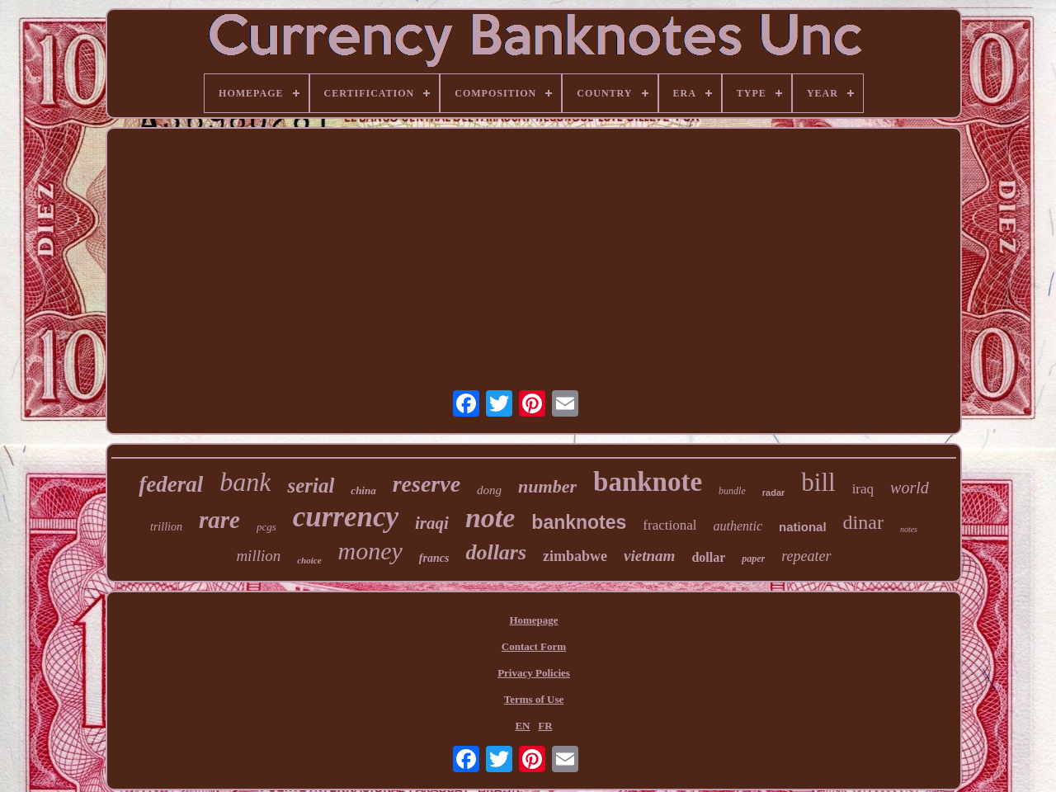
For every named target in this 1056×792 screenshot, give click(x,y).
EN (522, 725)
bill (818, 482)
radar (773, 492)
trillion (166, 527)
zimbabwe (575, 556)
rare (219, 520)
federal (171, 484)
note (490, 517)
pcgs (266, 527)
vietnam (649, 555)
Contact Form (534, 646)
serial (310, 485)
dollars (495, 552)
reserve (426, 484)
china (363, 490)
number (547, 486)
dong (489, 490)
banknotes (578, 522)
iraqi (432, 523)
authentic (738, 526)
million (258, 555)
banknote (647, 482)
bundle (732, 491)
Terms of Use (533, 699)
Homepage (533, 620)
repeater (806, 556)
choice (309, 560)
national (803, 527)
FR (545, 725)
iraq (863, 489)
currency (345, 517)
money (370, 550)
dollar (708, 557)
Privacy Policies (533, 673)
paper (753, 558)
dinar (863, 522)
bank (245, 482)
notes (908, 529)
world (909, 487)
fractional (669, 525)
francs (434, 558)
